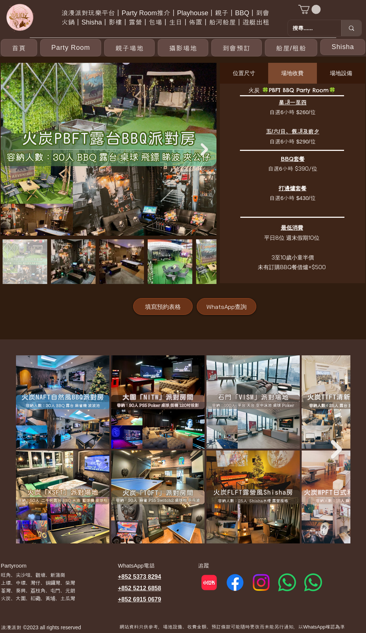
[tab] (244, 73)
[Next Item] (204, 149)
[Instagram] (261, 582)
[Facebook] (235, 582)
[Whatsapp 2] (313, 582)
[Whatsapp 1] (287, 582)
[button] (309, 9)
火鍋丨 (71, 22)
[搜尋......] (308, 28)
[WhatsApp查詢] (226, 306)
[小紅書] (209, 582)
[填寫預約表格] (163, 306)
